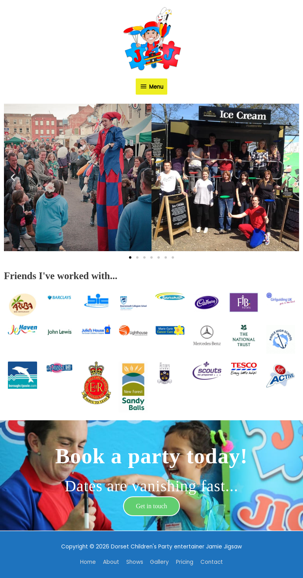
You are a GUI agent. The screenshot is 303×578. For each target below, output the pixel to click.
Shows (134, 562)
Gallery (159, 562)
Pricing (184, 562)
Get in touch (151, 506)
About (111, 562)
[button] (13, 178)
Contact (211, 562)
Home (88, 562)
